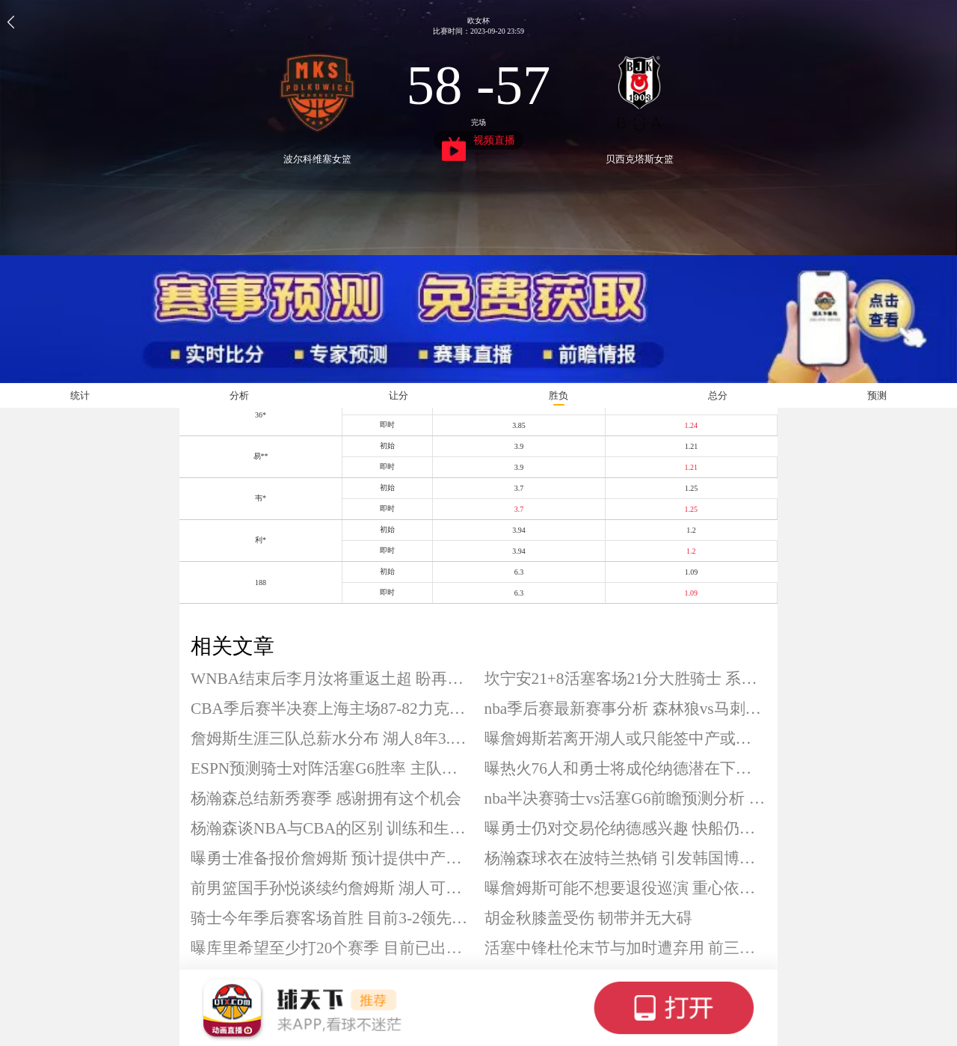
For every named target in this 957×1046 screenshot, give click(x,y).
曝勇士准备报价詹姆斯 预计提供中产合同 (332, 858)
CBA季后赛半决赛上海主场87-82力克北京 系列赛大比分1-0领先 (332, 709)
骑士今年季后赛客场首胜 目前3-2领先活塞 (332, 918)
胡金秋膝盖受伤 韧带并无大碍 (588, 918)
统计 (80, 395)
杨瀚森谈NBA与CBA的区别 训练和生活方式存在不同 (332, 828)
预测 (877, 395)
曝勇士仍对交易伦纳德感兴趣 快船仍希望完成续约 (625, 828)
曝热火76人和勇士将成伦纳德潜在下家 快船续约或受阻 (625, 768)
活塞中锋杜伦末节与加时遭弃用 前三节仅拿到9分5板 (625, 948)
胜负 (558, 395)
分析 (239, 395)
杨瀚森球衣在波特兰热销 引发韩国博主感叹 (625, 858)
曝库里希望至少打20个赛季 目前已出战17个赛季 (332, 948)
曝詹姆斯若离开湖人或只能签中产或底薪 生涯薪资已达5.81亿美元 (625, 738)
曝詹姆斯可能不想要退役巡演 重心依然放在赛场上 (625, 888)
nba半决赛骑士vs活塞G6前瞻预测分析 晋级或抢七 (625, 798)
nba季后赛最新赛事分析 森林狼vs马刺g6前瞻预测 (625, 709)
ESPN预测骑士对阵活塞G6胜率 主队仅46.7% (332, 768)
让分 (398, 395)
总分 (717, 395)
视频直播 (479, 142)
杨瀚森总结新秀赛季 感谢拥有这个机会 (326, 798)
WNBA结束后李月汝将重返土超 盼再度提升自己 (332, 679)
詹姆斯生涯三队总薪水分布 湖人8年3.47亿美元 (332, 738)
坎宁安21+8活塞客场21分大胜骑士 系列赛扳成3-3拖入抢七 (625, 679)
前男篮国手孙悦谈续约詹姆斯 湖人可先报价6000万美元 (332, 888)
